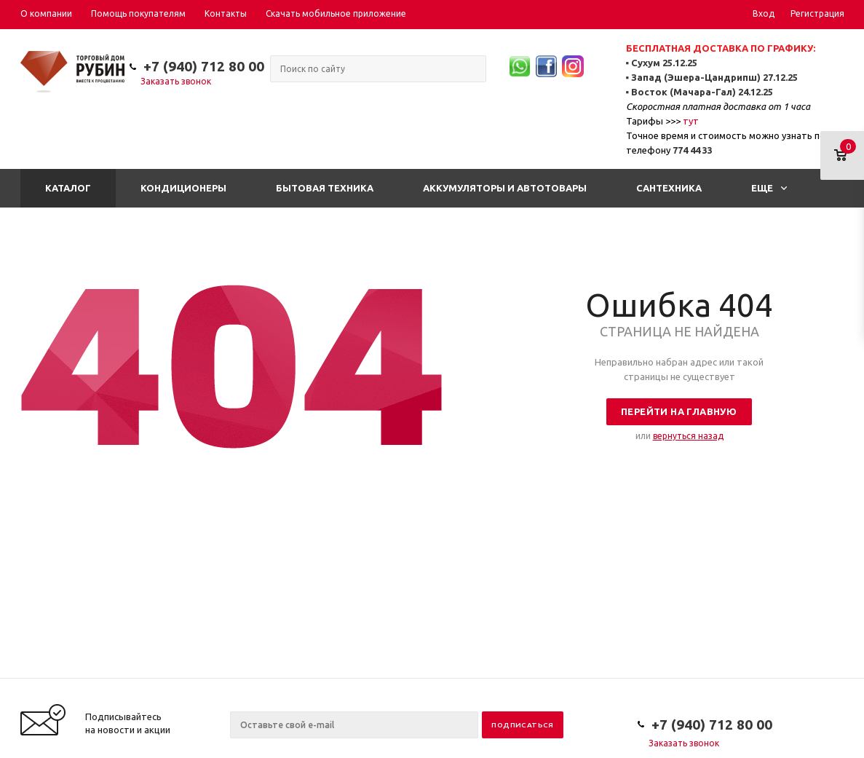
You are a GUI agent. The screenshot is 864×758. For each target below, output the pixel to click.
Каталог (68, 188)
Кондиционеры (183, 188)
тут (691, 121)
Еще (769, 188)
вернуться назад (688, 436)
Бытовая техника (324, 188)
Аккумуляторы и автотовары (505, 188)
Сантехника (669, 188)
